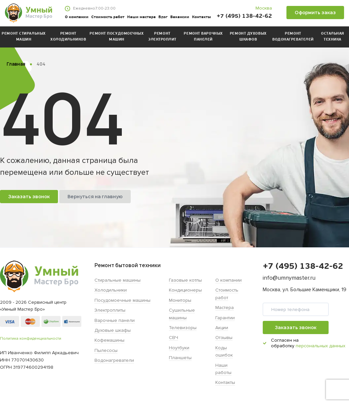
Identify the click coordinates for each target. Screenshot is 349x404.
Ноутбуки (179, 348)
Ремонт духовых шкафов (248, 37)
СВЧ (173, 337)
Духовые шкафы (112, 330)
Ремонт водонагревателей (293, 37)
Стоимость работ (107, 17)
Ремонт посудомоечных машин (117, 37)
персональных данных (320, 346)
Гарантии (225, 318)
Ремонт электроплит (162, 37)
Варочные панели (114, 320)
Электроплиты (109, 310)
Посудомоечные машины (122, 300)
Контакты (201, 17)
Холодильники (110, 290)
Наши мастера (141, 17)
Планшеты (180, 357)
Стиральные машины (117, 280)
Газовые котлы (185, 280)
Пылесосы (106, 350)
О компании (77, 17)
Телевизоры (183, 327)
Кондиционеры (185, 290)
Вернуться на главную (94, 196)
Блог (163, 17)
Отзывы (223, 337)
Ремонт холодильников (68, 37)
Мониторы (180, 300)
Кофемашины (109, 340)
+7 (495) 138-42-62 (244, 16)
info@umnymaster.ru (289, 277)
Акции (221, 327)
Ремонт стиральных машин (23, 37)
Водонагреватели (114, 360)
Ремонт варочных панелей (203, 37)
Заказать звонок (29, 196)
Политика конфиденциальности (30, 338)
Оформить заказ (315, 12)
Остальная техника (332, 37)
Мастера (224, 307)
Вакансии (179, 17)
